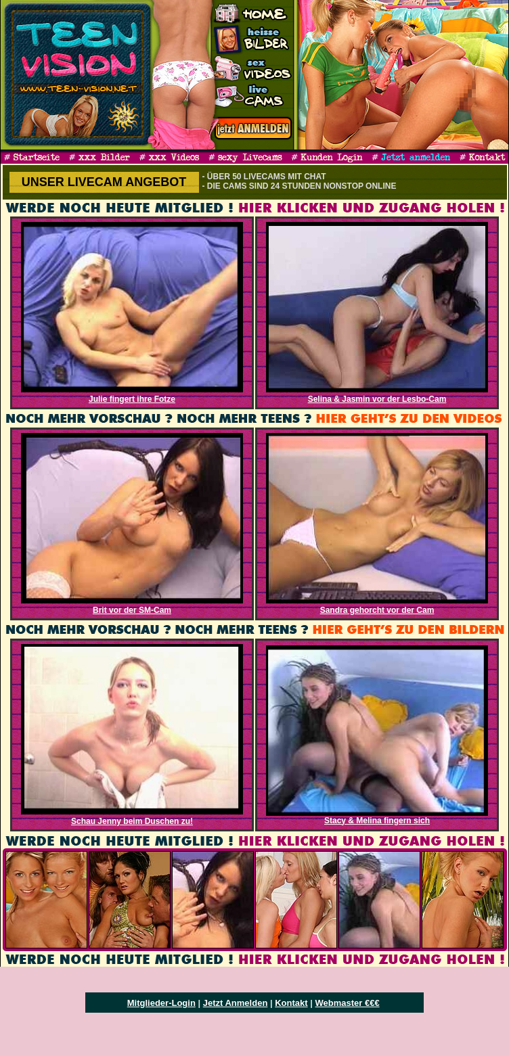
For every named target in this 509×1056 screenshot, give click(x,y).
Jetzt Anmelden (235, 1003)
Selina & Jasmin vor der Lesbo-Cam (377, 399)
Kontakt (291, 1003)
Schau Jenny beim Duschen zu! (132, 821)
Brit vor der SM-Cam (132, 610)
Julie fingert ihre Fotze (132, 399)
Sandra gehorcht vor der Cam (377, 610)
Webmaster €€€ (347, 1003)
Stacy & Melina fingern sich (377, 820)
